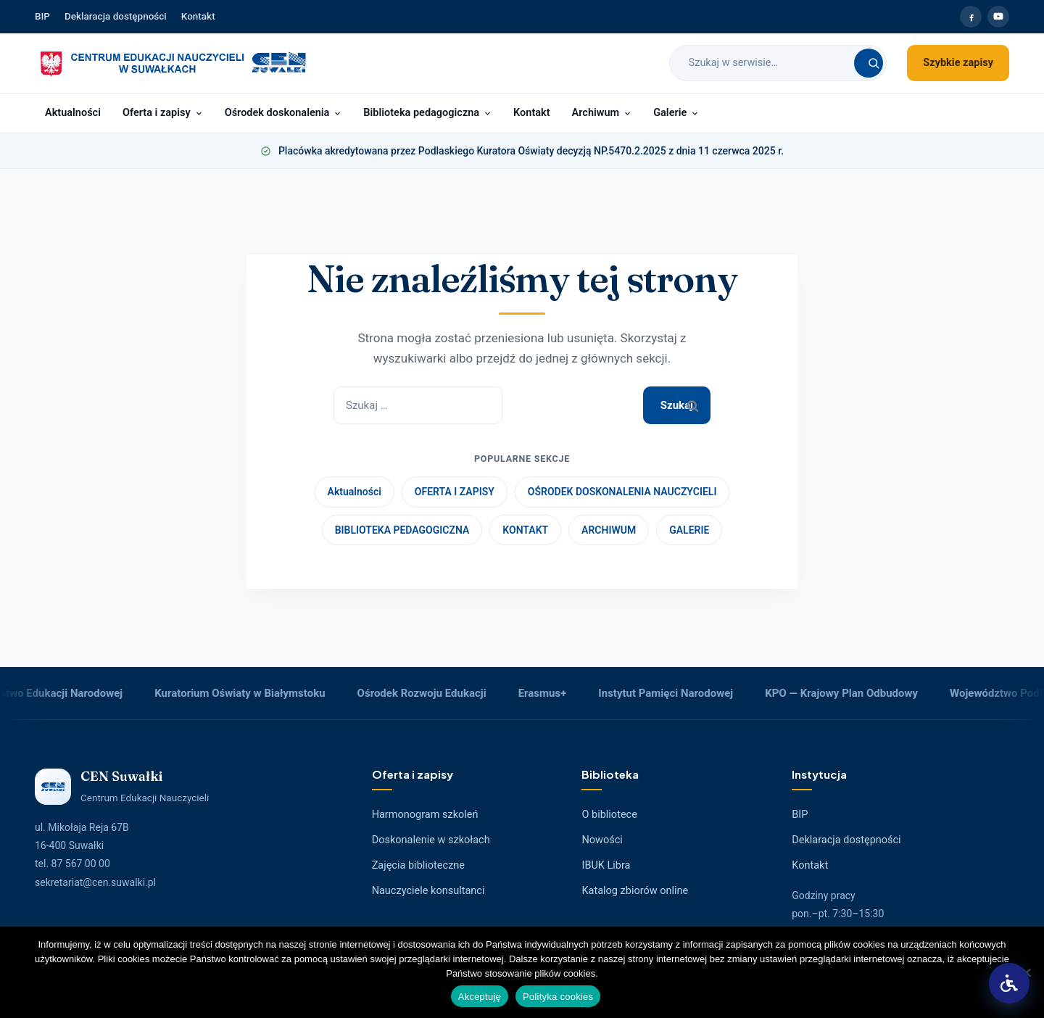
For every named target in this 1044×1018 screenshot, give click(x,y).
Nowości (601, 840)
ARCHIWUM (608, 530)
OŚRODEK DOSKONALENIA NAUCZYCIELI (622, 491)
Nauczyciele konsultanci (428, 891)
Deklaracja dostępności (116, 16)
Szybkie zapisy (958, 63)
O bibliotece (609, 814)
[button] (1009, 983)
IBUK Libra (605, 865)
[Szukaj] (868, 63)
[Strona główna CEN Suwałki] (173, 63)
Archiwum (602, 113)
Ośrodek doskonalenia (283, 113)
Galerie (676, 113)
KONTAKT (525, 530)
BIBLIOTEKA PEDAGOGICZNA (402, 530)
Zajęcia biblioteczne (418, 865)
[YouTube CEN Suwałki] (998, 17)
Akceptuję (479, 996)
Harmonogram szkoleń (425, 814)
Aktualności (73, 113)
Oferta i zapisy (163, 113)
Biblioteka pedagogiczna (427, 113)
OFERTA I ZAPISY (454, 491)
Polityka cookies (558, 996)
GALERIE (689, 530)
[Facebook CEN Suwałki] (971, 17)
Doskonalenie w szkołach (431, 840)
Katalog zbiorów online (634, 891)
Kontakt (198, 16)
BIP (42, 16)
